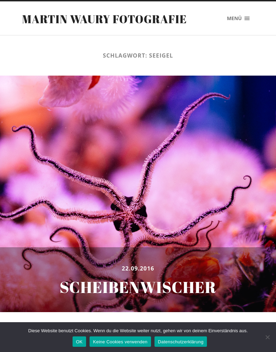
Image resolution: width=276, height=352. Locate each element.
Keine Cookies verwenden (120, 341)
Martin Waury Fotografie (104, 18)
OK (79, 341)
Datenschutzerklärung (180, 341)
